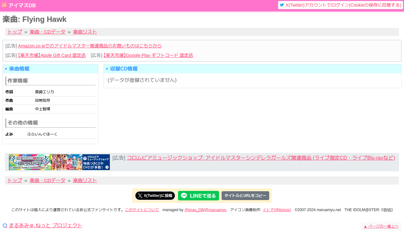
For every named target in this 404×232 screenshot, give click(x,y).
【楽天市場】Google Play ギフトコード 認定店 (148, 55)
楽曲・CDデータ (47, 31)
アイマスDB (22, 5)
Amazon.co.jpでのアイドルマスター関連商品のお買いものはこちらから (90, 45)
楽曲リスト (85, 31)
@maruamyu (216, 210)
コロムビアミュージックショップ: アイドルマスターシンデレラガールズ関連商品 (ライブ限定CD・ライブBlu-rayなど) (261, 158)
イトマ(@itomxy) (277, 210)
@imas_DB (194, 210)
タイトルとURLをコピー (245, 195)
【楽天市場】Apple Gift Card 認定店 (52, 55)
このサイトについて (142, 210)
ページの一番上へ (381, 226)
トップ (15, 31)
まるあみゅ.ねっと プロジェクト (45, 225)
